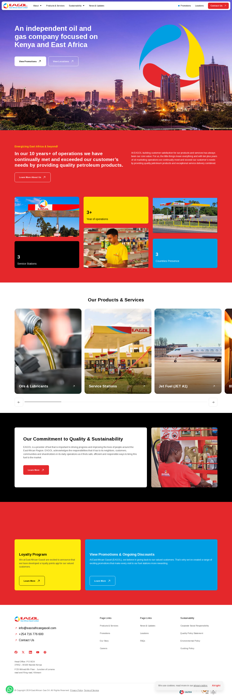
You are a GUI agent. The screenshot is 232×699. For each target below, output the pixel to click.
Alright (216, 685)
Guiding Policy (187, 648)
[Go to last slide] (19, 402)
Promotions (105, 633)
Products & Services (109, 626)
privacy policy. (201, 685)
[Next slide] (213, 402)
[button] (37, 5)
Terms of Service (91, 690)
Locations (144, 633)
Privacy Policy (76, 690)
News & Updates (96, 6)
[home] (15, 6)
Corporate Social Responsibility (194, 626)
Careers (103, 648)
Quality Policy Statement (191, 633)
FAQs (142, 641)
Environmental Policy (190, 641)
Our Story (104, 641)
